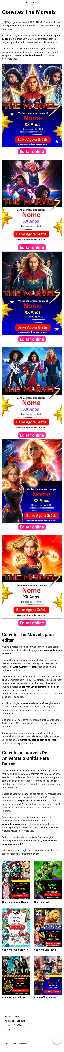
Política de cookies (13, 1017)
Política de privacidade (15, 1021)
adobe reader (20, 670)
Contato (8, 1029)
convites (31, 2)
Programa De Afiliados (15, 1025)
